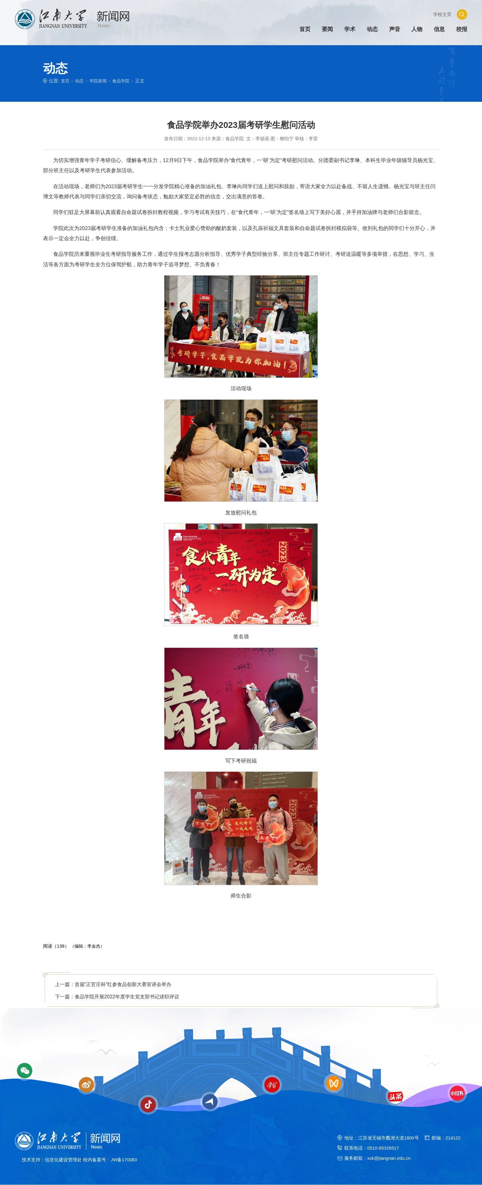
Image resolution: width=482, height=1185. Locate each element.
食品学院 (124, 80)
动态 (80, 80)
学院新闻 (100, 80)
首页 (65, 80)
